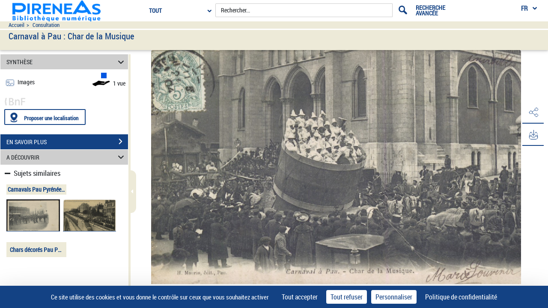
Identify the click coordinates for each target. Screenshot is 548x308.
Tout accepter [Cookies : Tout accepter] (300, 297)
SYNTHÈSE (66, 61)
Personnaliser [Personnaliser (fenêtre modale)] (393, 297)
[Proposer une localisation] (45, 117)
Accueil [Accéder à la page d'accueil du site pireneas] (16, 25)
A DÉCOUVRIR (66, 157)
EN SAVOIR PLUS (67, 142)
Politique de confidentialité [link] (461, 297)
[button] (533, 112)
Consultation (46, 25)
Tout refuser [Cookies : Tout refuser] (347, 297)
